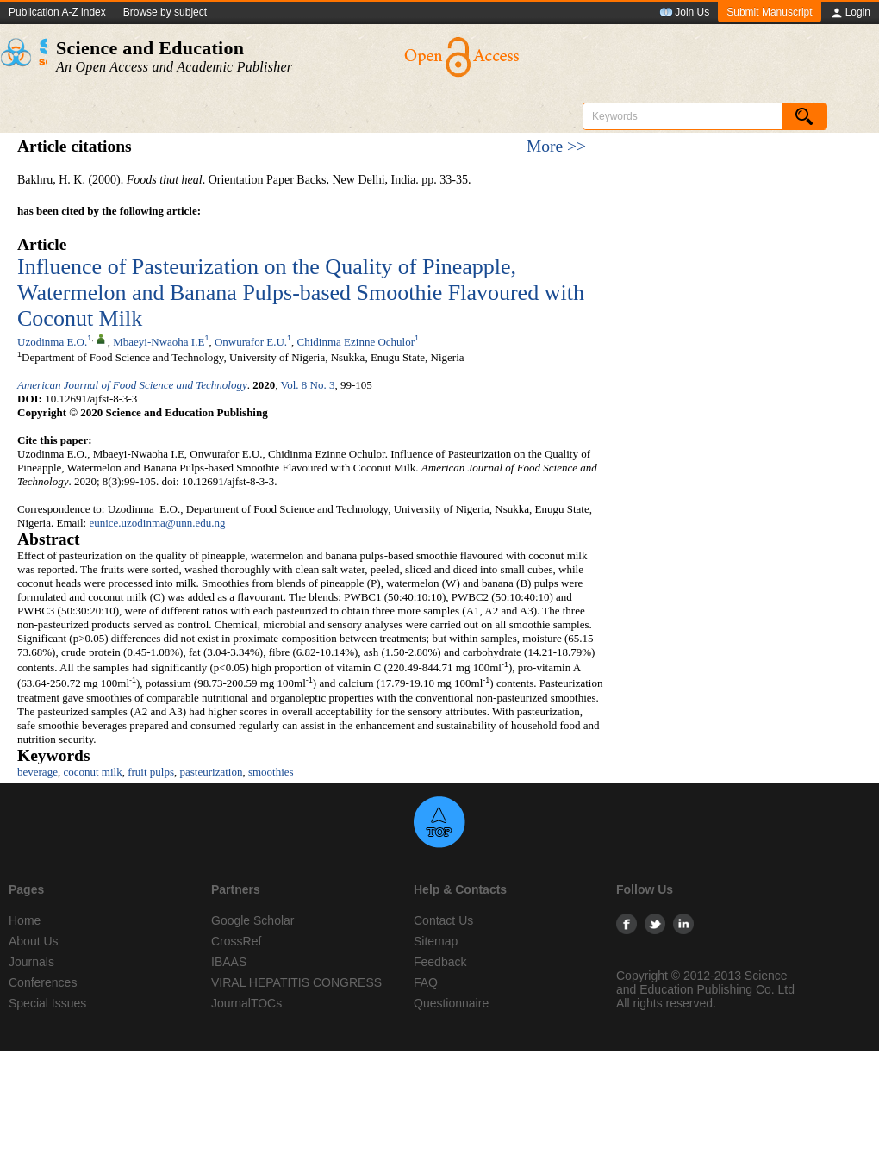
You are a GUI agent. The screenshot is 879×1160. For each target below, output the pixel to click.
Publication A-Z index (57, 12)
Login (850, 13)
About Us (34, 941)
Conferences (43, 982)
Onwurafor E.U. (251, 341)
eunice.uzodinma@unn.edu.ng (157, 522)
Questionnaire (451, 1003)
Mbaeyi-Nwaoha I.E (158, 341)
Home (25, 920)
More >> (556, 146)
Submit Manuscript (769, 12)
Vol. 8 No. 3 (307, 384)
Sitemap (436, 941)
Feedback (440, 962)
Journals (31, 962)
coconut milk (92, 771)
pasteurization (210, 771)
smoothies (271, 771)
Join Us (684, 13)
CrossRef (236, 941)
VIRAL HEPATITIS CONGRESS (296, 982)
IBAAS (228, 962)
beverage (37, 771)
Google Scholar (253, 920)
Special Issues (47, 1003)
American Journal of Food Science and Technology (132, 384)
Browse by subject (165, 12)
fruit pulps (151, 771)
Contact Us (443, 920)
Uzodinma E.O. (52, 341)
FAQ (426, 982)
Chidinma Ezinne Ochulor (356, 341)
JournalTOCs (246, 1003)
